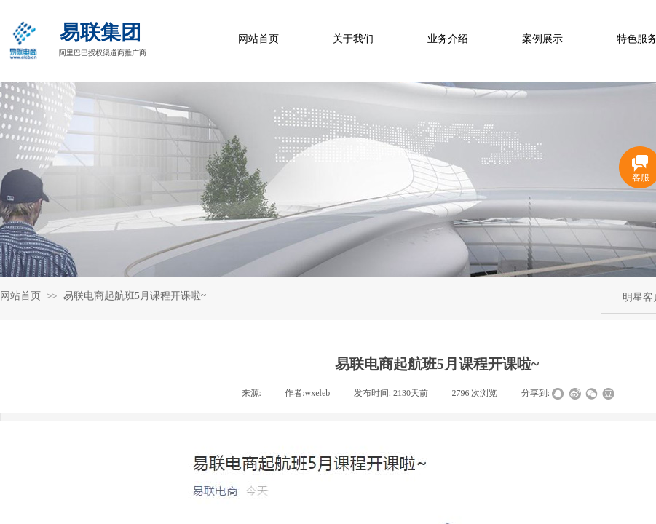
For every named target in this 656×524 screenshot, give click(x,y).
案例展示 (542, 38)
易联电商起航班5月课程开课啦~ (135, 295)
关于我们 (353, 38)
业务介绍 (447, 38)
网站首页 (258, 38)
